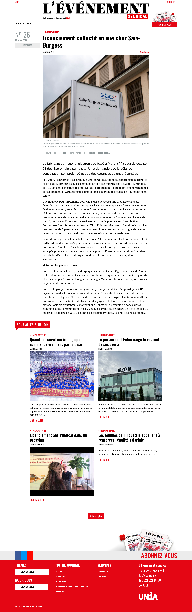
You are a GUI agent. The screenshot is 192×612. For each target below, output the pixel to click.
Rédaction (61, 581)
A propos (60, 576)
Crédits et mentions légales (28, 606)
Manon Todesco (144, 52)
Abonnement (103, 571)
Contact (143, 585)
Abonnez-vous (164, 24)
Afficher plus (96, 516)
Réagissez (27, 45)
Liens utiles (62, 591)
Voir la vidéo (37, 500)
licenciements (75, 152)
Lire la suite (36, 420)
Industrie (51, 32)
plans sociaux (89, 152)
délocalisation (60, 152)
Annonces (101, 576)
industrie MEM (104, 152)
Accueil (59, 571)
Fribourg (47, 152)
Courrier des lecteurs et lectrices (73, 586)
